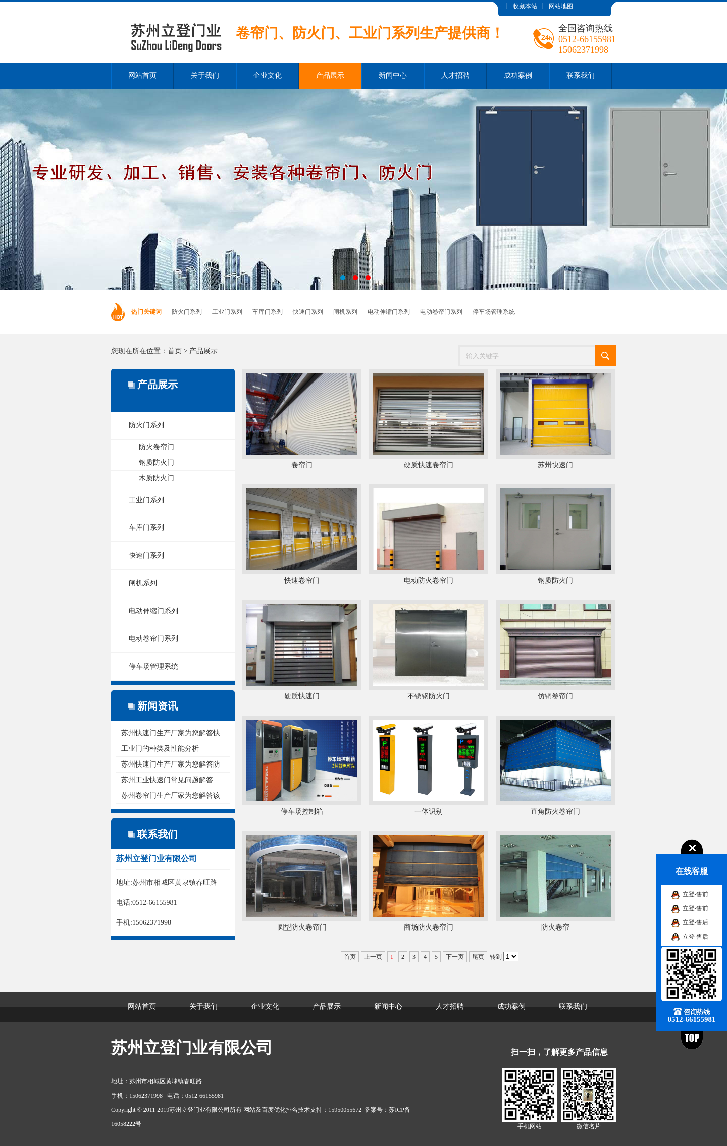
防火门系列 (187, 311)
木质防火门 (156, 478)
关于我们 (205, 75)
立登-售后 (696, 922)
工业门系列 (227, 311)
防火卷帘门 (156, 447)
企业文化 (267, 75)
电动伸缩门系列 (389, 311)
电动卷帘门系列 (441, 311)
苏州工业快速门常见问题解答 (167, 780)
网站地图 (561, 6)
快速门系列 (308, 311)
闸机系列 (345, 311)
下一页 (455, 956)
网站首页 (142, 75)
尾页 (478, 956)
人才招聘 (455, 75)
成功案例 (518, 75)
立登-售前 (696, 894)
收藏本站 (525, 6)
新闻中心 (393, 75)
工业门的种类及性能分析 (160, 748)
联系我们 (580, 75)
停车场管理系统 (494, 311)
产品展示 (330, 75)
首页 (175, 351)
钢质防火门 (156, 462)
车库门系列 (267, 311)
